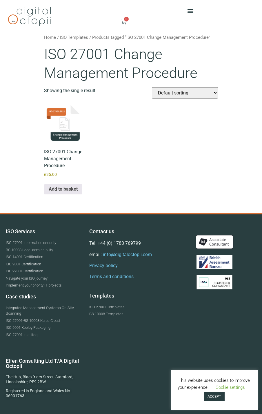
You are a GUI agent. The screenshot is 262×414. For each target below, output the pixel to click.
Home (50, 37)
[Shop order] (185, 93)
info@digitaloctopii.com (127, 254)
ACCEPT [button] (214, 396)
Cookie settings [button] (230, 387)
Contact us (101, 231)
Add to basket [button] (63, 189)
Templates (101, 296)
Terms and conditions (111, 276)
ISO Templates (74, 37)
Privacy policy (103, 265)
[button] (190, 10)
